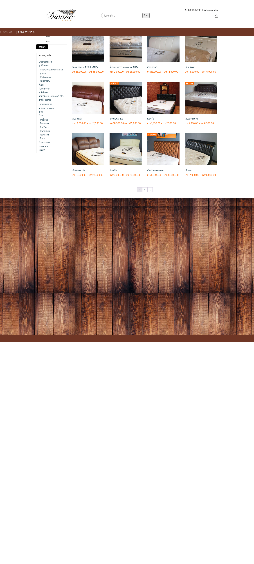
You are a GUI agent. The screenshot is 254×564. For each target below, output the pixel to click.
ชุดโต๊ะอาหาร (44, 65)
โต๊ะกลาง (42, 150)
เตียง (41, 112)
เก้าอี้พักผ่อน (43, 92)
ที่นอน (41, 85)
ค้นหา (146, 15)
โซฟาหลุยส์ (44, 134)
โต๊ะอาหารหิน (45, 81)
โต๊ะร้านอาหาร (45, 77)
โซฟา (41, 115)
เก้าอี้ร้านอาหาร (46, 104)
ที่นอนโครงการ (44, 88)
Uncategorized (45, 61)
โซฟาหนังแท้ (45, 131)
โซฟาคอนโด (44, 123)
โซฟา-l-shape (44, 142)
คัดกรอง (42, 47)
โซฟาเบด (43, 138)
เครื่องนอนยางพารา (46, 108)
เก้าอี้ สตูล (44, 120)
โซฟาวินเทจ (44, 127)
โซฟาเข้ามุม (43, 146)
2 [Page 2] (145, 190)
